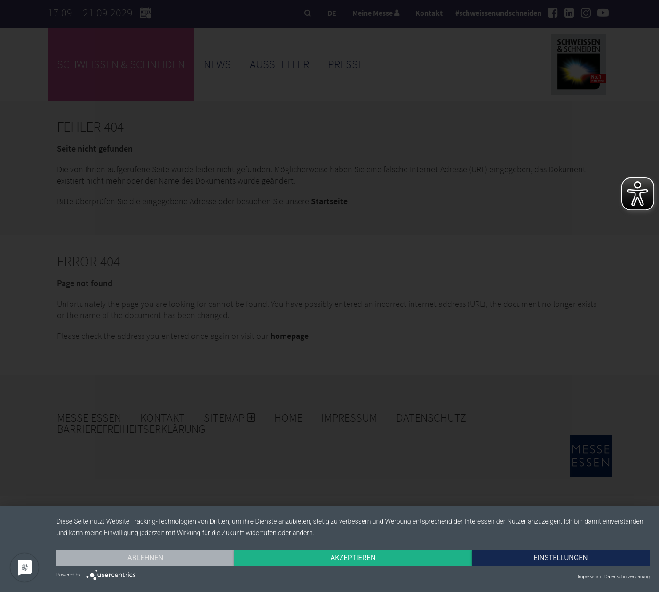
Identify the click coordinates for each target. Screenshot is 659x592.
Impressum (589, 576)
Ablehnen (145, 557)
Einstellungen (560, 557)
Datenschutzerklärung (627, 576)
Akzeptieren (352, 557)
